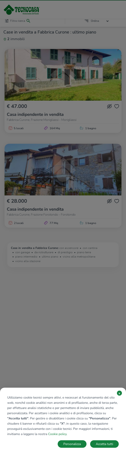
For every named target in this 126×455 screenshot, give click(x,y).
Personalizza (72, 444)
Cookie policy (57, 434)
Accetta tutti (104, 444)
